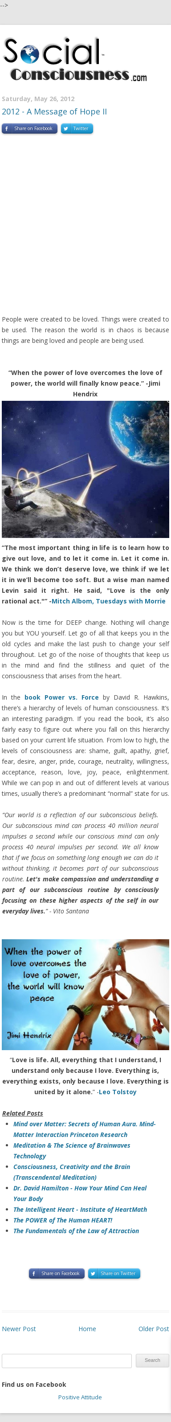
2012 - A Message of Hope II (54, 111)
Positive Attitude (80, 1397)
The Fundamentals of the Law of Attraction (76, 1230)
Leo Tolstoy (118, 1092)
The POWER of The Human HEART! (62, 1220)
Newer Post (19, 1328)
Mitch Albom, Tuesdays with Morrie (109, 601)
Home (87, 1328)
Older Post (153, 1328)
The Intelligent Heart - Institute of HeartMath (80, 1209)
